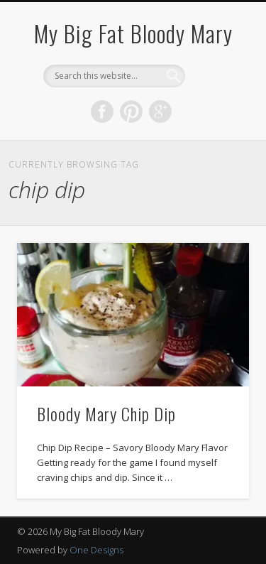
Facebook (102, 111)
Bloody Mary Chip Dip (106, 413)
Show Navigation (215, 127)
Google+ (160, 111)
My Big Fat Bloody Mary (133, 33)
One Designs (96, 549)
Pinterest (131, 111)
